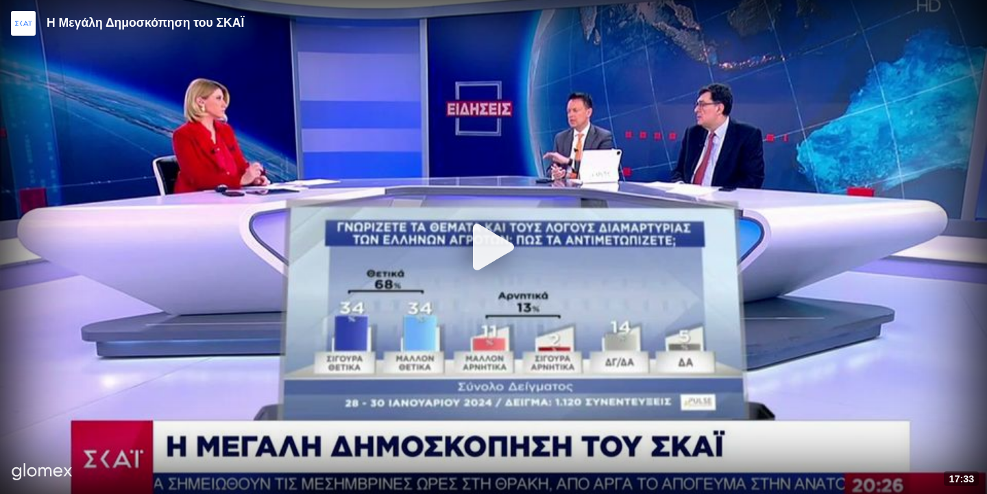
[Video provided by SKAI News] (23, 23)
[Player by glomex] (42, 473)
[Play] (493, 247)
